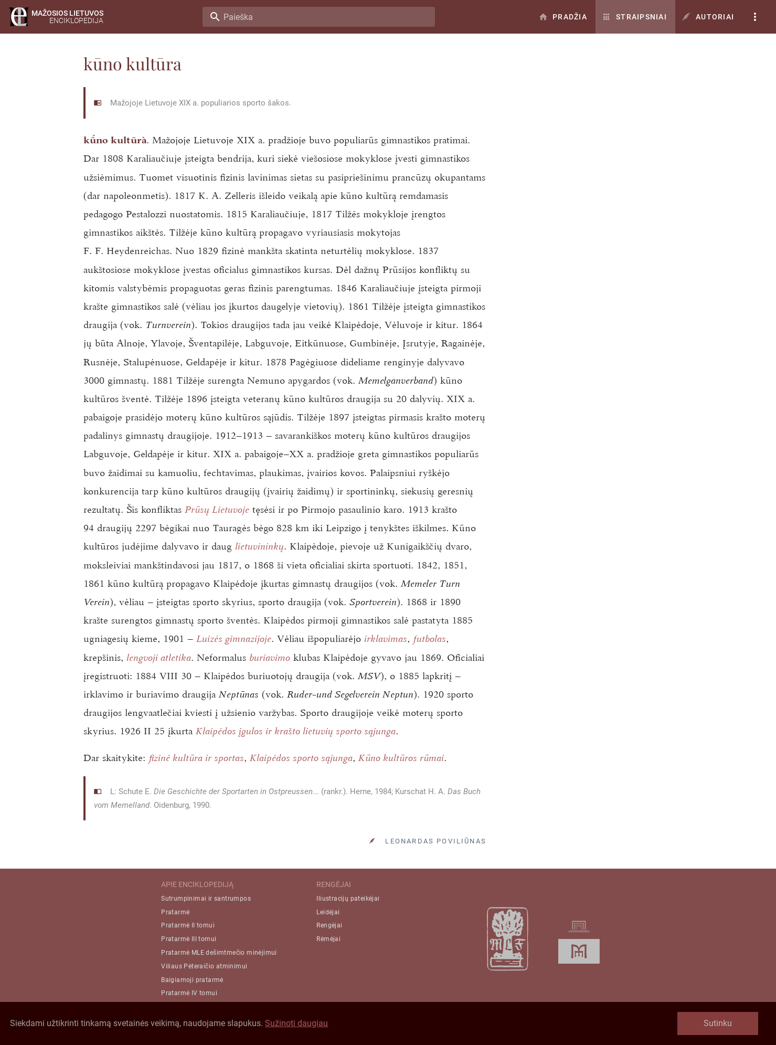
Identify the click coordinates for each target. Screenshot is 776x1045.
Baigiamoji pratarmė (192, 980)
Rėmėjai (328, 939)
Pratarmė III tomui (188, 939)
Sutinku (718, 1023)
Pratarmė (175, 912)
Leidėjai (327, 912)
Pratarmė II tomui (188, 925)
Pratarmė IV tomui (189, 993)
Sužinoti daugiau (296, 1023)
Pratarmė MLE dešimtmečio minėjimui (219, 952)
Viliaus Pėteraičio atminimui (204, 966)
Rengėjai (329, 925)
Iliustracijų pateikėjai (347, 898)
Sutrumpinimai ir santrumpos (206, 898)
